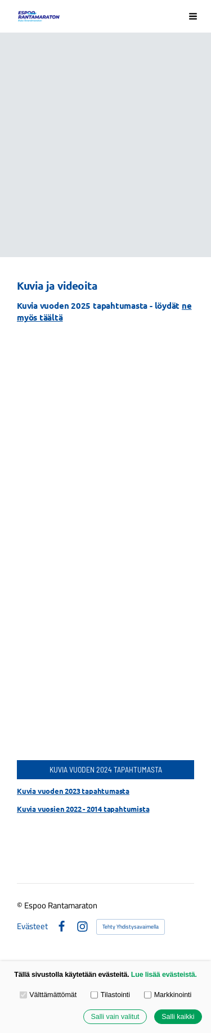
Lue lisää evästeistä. (164, 975)
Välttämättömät (48, 995)
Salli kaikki (177, 1017)
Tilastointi (110, 995)
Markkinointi (167, 995)
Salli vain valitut (115, 1017)
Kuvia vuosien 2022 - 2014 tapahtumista (83, 808)
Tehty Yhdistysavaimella (130, 926)
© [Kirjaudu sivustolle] (20, 905)
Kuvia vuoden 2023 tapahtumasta (73, 791)
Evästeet (32, 926)
